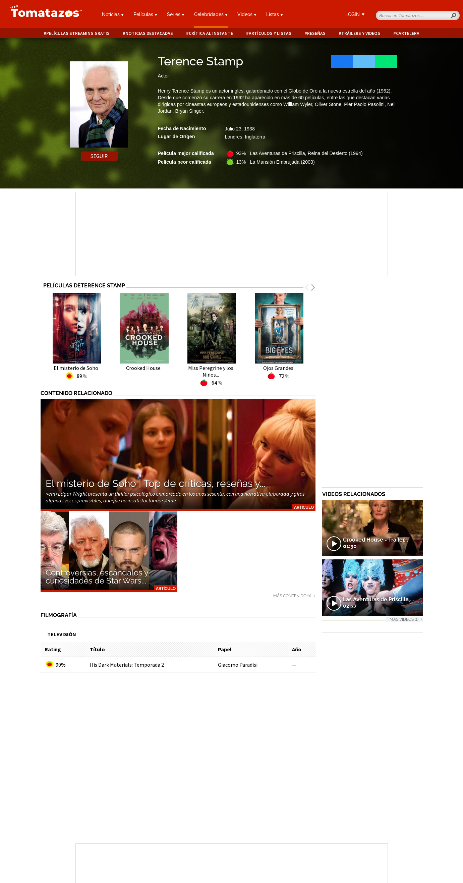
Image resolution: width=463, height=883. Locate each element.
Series (175, 14)
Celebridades (211, 14)
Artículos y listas (270, 33)
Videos (246, 14)
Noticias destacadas (149, 33)
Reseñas (316, 33)
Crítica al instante (211, 33)
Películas (145, 14)
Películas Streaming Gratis (78, 33)
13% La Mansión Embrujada (275, 162)
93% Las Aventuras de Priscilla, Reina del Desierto (299, 153)
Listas (274, 14)
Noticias (113, 14)
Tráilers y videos (360, 33)
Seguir (99, 156)
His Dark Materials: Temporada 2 (127, 664)
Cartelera (407, 33)
